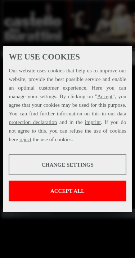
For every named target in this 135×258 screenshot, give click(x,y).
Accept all (67, 191)
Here (97, 88)
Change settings (67, 165)
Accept (104, 96)
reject (25, 139)
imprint (93, 122)
